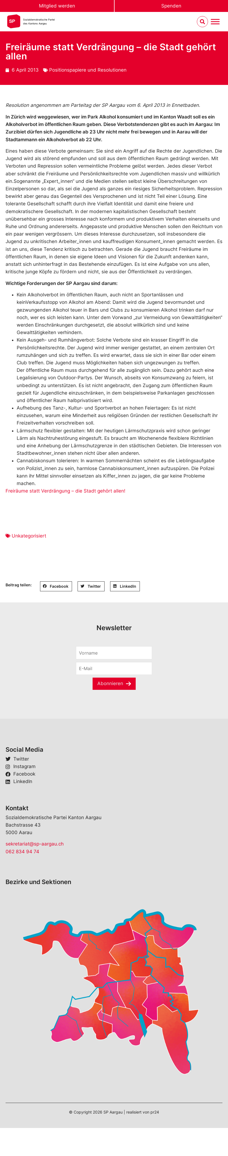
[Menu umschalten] (215, 21)
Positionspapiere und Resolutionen (88, 70)
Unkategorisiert (29, 536)
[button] (56, 586)
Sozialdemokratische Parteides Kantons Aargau (39, 21)
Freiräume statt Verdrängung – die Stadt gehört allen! (65, 491)
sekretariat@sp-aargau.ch (35, 844)
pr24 (154, 1112)
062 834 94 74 (22, 851)
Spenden (171, 6)
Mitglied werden (57, 6)
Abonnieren (110, 683)
